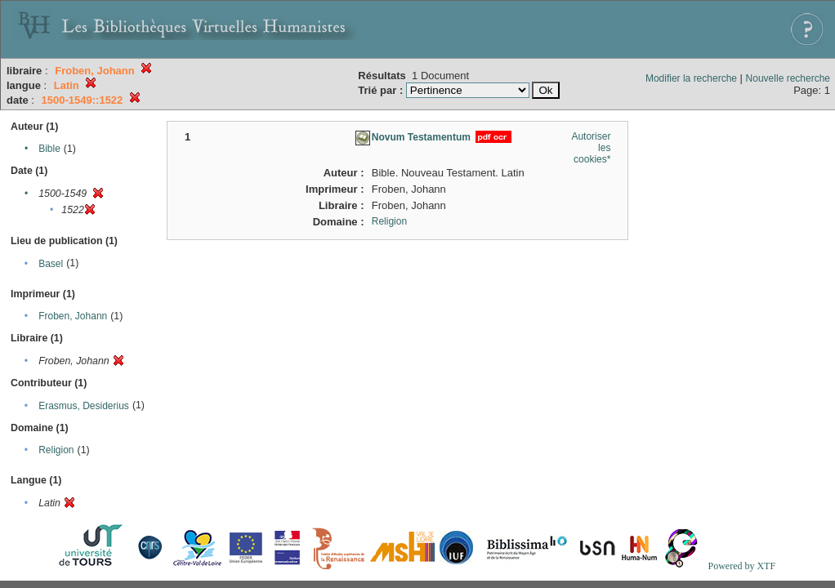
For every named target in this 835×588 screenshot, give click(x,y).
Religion (56, 450)
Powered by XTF (741, 566)
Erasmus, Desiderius (83, 406)
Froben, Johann (72, 316)
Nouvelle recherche (788, 78)
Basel (50, 264)
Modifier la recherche (691, 78)
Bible (49, 148)
